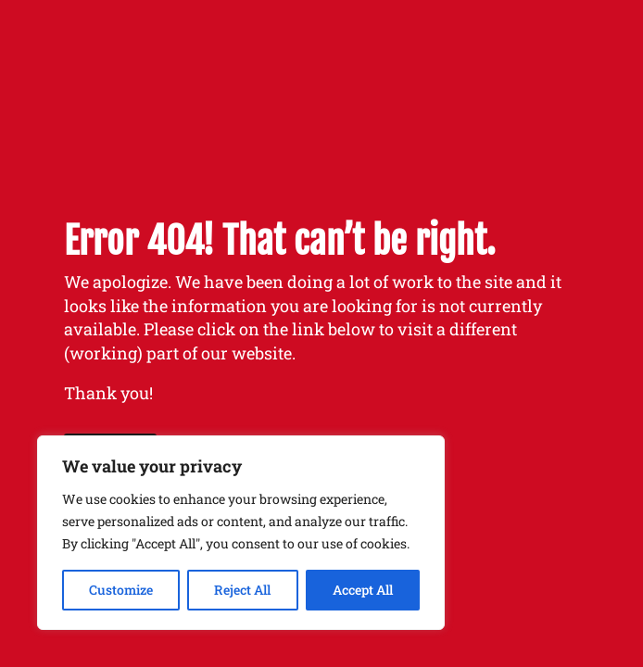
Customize (121, 589)
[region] (241, 532)
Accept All (363, 589)
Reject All (242, 589)
